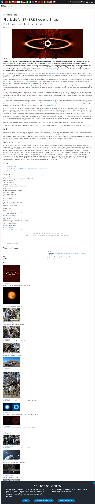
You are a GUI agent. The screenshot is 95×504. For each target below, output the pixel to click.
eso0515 (61, 134)
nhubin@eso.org (11, 215)
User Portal (81, 2)
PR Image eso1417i (8, 426)
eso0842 (66, 134)
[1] (60, 92)
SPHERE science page (13, 166)
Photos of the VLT (12, 170)
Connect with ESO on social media (12, 230)
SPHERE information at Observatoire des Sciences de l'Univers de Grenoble (28, 168)
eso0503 (51, 105)
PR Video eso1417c (8, 475)
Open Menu (6, 6)
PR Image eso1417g (8, 399)
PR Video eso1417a (8, 446)
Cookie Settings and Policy (66, 500)
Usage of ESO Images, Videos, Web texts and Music (47, 233)
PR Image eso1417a (8, 283)
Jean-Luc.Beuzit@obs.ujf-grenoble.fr (17, 186)
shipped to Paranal (53, 73)
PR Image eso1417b (8, 305)
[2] (55, 105)
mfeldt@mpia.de (11, 196)
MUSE (11, 77)
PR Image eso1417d (8, 339)
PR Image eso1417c (8, 323)
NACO (5, 81)
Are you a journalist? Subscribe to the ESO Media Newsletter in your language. (47, 235)
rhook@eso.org (11, 227)
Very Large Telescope (53, 259)
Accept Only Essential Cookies (44, 500)
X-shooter (88, 75)
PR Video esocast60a (8, 461)
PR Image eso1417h (8, 412)
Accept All (26, 500)
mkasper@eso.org (12, 205)
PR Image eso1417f (8, 368)
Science (75, 2)
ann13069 (46, 105)
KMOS (5, 77)
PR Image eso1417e (8, 354)
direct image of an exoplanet (29, 81)
